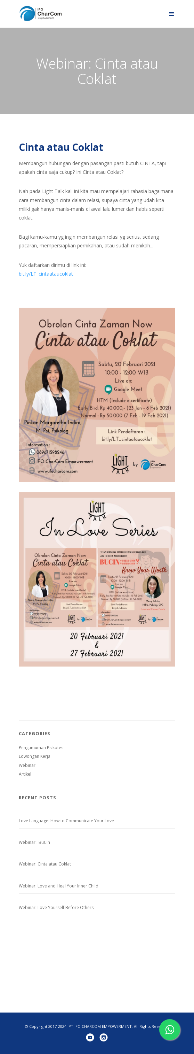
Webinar (27, 765)
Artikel (25, 774)
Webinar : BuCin (34, 842)
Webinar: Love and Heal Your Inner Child (58, 886)
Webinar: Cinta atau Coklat (45, 864)
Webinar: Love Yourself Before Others (56, 907)
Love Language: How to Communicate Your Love (66, 821)
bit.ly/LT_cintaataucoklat (46, 273)
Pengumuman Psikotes (41, 748)
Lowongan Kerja (34, 756)
